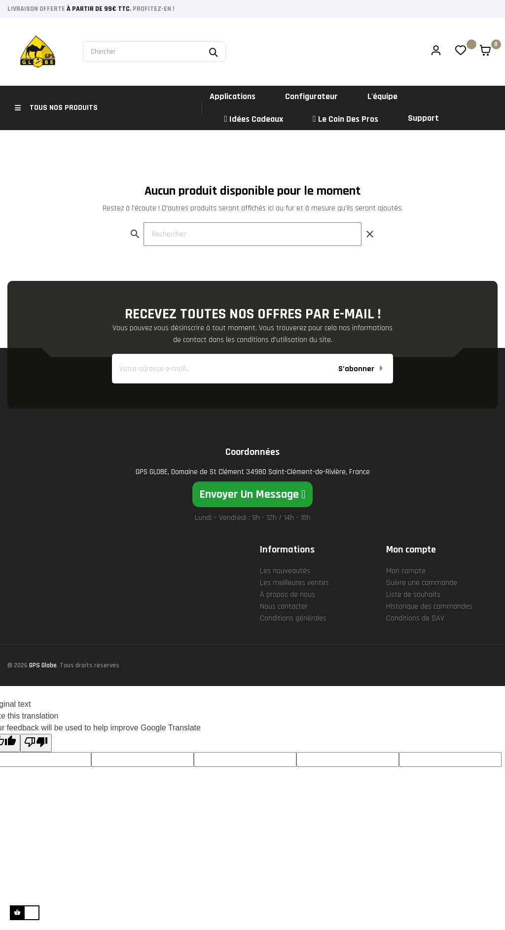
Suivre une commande (421, 617)
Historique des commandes (429, 641)
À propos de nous (287, 629)
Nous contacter (284, 641)
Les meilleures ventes (294, 617)
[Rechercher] (252, 268)
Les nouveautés (285, 605)
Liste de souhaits (413, 629)
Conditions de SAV (415, 653)
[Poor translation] (36, 777)
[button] (252, 529)
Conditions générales (293, 653)
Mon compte (406, 605)
